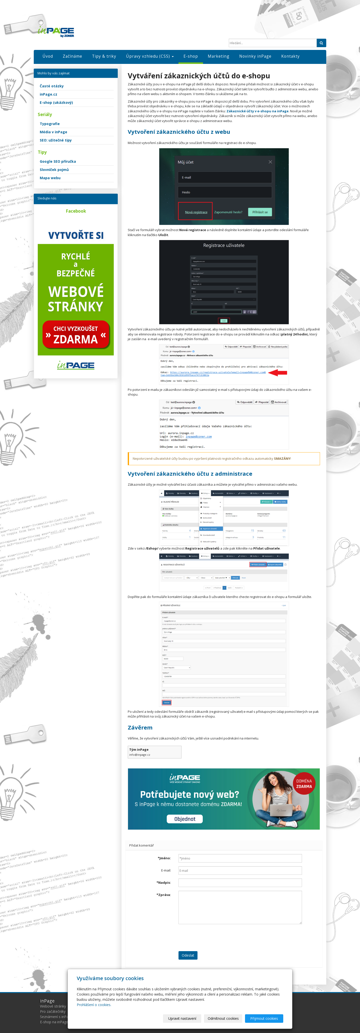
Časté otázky (52, 86)
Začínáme (72, 56)
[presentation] (216, 937)
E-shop (191, 56)
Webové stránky (53, 1006)
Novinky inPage (255, 56)
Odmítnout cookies (223, 1018)
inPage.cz (48, 94)
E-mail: (166, 870)
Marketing (219, 56)
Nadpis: (163, 882)
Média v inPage (53, 132)
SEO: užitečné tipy (56, 140)
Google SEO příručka (58, 161)
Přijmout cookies (264, 1018)
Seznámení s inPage (56, 1016)
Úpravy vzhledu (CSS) (150, 56)
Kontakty (290, 56)
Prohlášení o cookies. (94, 1004)
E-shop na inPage (54, 1022)
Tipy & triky (104, 56)
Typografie (50, 123)
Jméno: (164, 858)
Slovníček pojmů (54, 169)
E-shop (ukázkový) (56, 102)
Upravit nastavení (182, 1018)
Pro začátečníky (53, 1011)
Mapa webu (50, 177)
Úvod (47, 56)
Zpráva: (163, 894)
